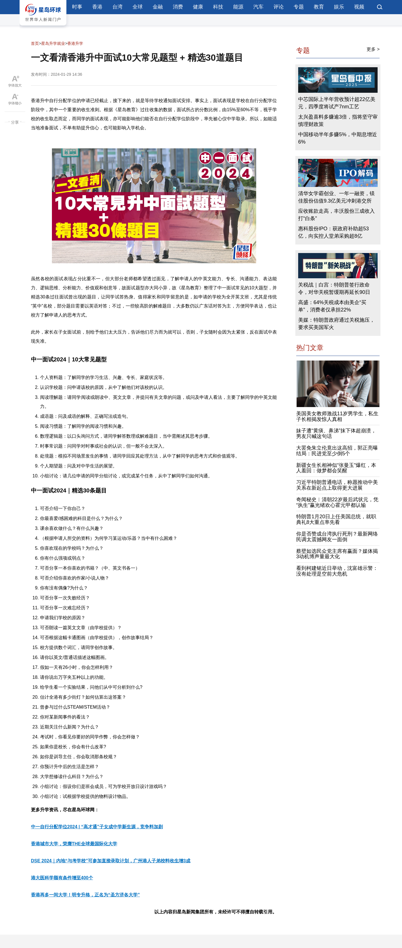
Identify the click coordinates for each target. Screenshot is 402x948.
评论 (278, 7)
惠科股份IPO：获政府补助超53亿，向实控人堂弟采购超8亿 (333, 232)
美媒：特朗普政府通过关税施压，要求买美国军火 (336, 323)
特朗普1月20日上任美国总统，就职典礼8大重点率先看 (336, 519)
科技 (218, 7)
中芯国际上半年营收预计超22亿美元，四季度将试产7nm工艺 (336, 102)
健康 (198, 7)
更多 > (373, 49)
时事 (77, 7)
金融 (158, 7)
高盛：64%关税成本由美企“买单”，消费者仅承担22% (332, 306)
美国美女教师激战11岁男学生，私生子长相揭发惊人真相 (337, 416)
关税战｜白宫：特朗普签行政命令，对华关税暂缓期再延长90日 (334, 288)
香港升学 (75, 43)
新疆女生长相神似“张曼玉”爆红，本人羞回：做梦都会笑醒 (336, 468)
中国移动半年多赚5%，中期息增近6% (337, 138)
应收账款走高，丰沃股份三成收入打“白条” (336, 214)
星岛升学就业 (53, 43)
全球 (137, 7)
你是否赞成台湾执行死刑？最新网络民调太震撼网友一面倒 (337, 536)
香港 (97, 7)
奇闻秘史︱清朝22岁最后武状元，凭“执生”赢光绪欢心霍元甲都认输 (337, 502)
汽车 (258, 7)
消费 (178, 7)
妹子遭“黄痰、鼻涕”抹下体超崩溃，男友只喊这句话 (336, 433)
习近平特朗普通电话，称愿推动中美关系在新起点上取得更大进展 (337, 485)
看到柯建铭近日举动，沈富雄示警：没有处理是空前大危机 (337, 571)
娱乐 (339, 7)
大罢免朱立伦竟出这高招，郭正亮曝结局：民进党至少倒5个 (337, 450)
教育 (319, 7)
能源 (238, 7)
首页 (35, 43)
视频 (359, 7)
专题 (299, 7)
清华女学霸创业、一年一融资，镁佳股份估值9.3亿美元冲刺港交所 (336, 197)
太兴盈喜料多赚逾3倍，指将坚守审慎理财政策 (338, 120)
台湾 (117, 7)
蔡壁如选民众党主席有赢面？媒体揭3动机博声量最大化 (337, 554)
